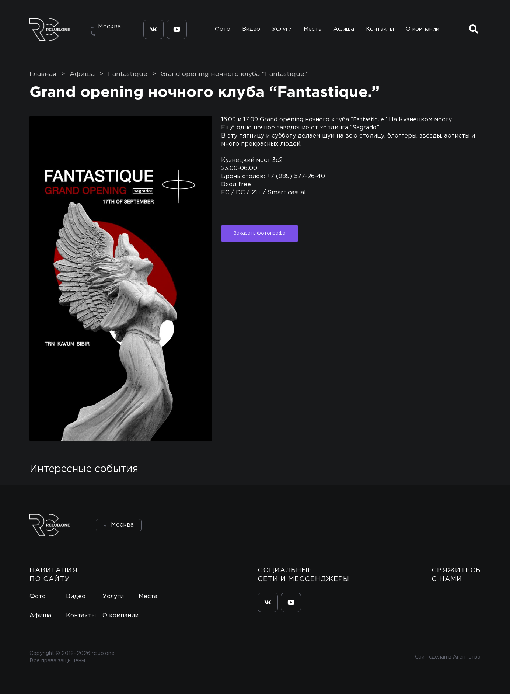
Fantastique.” (370, 119)
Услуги (282, 29)
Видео (251, 29)
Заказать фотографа (260, 233)
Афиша (343, 29)
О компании (422, 29)
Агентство (467, 657)
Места (313, 29)
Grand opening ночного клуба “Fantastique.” (234, 74)
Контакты (380, 29)
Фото (222, 29)
